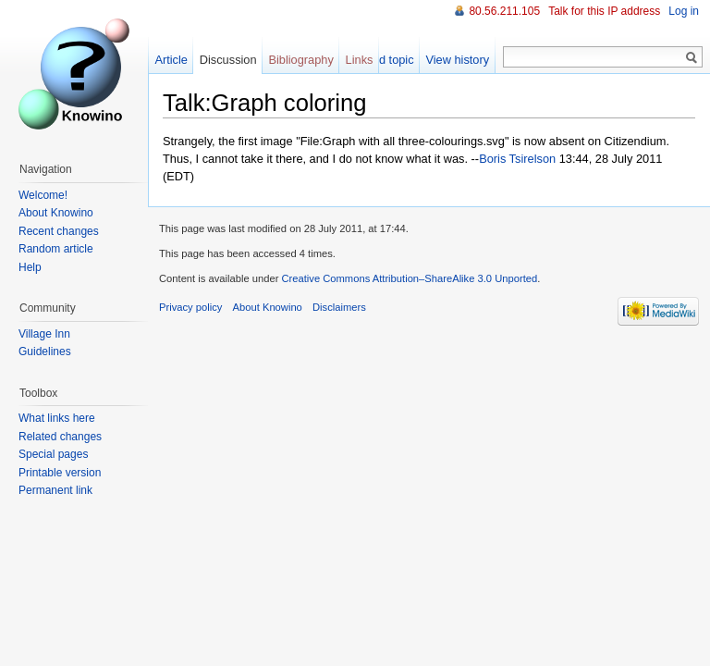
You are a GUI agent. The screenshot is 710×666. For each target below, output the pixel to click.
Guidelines (44, 351)
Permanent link (55, 490)
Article (171, 60)
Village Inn (44, 333)
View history (457, 60)
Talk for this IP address (604, 11)
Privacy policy (190, 307)
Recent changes (58, 231)
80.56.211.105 (504, 11)
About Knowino (55, 212)
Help (30, 267)
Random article (55, 248)
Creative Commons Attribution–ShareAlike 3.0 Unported (409, 278)
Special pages (53, 454)
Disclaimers (339, 307)
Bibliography (300, 60)
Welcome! (42, 195)
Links (359, 60)
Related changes (60, 436)
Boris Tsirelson (517, 159)
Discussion (228, 60)
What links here (56, 418)
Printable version (59, 472)
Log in (683, 11)
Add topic (388, 60)
